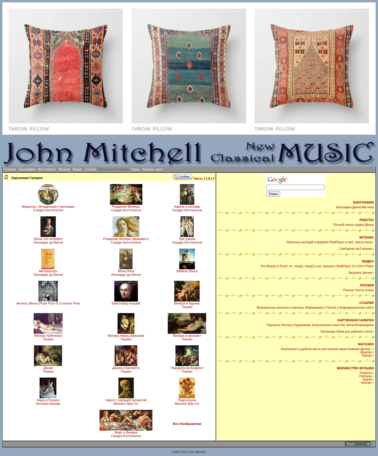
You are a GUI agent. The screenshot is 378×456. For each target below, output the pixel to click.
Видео (77, 169)
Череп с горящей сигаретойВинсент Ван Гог (126, 400)
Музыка (64, 169)
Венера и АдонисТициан (187, 304)
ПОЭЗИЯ (367, 285)
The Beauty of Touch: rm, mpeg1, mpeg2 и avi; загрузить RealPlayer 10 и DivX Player (317, 266)
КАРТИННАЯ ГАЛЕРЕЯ (356, 320)
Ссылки (90, 169)
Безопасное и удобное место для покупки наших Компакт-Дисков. (326, 349)
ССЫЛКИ (366, 302)
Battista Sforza (187, 269)
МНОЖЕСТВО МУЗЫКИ (355, 368)
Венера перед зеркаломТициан (126, 336)
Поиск (135, 169)
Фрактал (366, 352)
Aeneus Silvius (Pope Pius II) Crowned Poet (48, 302)
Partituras (365, 376)
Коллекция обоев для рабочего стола (346, 331)
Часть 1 (199, 178)
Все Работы (47, 169)
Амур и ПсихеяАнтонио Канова (48, 400)
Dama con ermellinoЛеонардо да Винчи (48, 239)
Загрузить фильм (360, 272)
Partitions (366, 373)
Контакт (366, 382)
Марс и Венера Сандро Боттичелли (126, 433)
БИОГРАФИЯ (363, 202)
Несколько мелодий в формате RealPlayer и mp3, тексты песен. (330, 242)
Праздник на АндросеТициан (187, 368)
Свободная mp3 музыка (355, 248)
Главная (10, 169)
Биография (27, 169)
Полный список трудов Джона (353, 224)
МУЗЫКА (366, 237)
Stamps (367, 355)
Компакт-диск (153, 169)
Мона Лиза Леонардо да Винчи (126, 271)
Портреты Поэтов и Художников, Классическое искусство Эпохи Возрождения (320, 325)
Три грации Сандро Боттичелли (187, 239)
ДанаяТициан (48, 368)
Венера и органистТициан (187, 336)
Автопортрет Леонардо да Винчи (48, 271)
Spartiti (367, 379)
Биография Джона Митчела (355, 207)
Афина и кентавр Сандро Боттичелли (187, 207)
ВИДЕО (368, 261)
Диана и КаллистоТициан (125, 368)
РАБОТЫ (366, 220)
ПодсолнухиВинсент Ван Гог (187, 400)
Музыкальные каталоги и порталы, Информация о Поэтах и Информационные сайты (315, 307)
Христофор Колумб (125, 302)
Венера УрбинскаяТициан (48, 336)
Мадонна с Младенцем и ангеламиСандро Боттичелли (48, 207)
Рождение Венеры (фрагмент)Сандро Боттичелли (126, 239)
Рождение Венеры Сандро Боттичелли (126, 207)
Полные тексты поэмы (358, 290)
